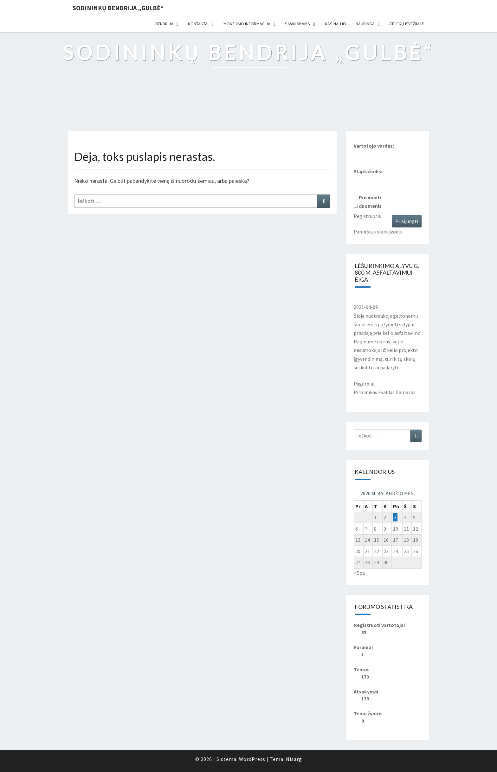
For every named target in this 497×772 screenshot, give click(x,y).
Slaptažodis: (368, 171)
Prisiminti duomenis (370, 201)
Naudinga (365, 24)
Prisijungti (406, 221)
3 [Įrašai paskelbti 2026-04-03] (395, 517)
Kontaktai (198, 24)
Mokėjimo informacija (246, 24)
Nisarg (294, 759)
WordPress (252, 759)
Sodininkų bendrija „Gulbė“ (118, 8)
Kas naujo (335, 24)
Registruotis (367, 216)
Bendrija (164, 24)
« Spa (359, 573)
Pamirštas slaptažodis (378, 231)
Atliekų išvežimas (406, 24)
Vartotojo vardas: (374, 146)
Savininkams (297, 24)
